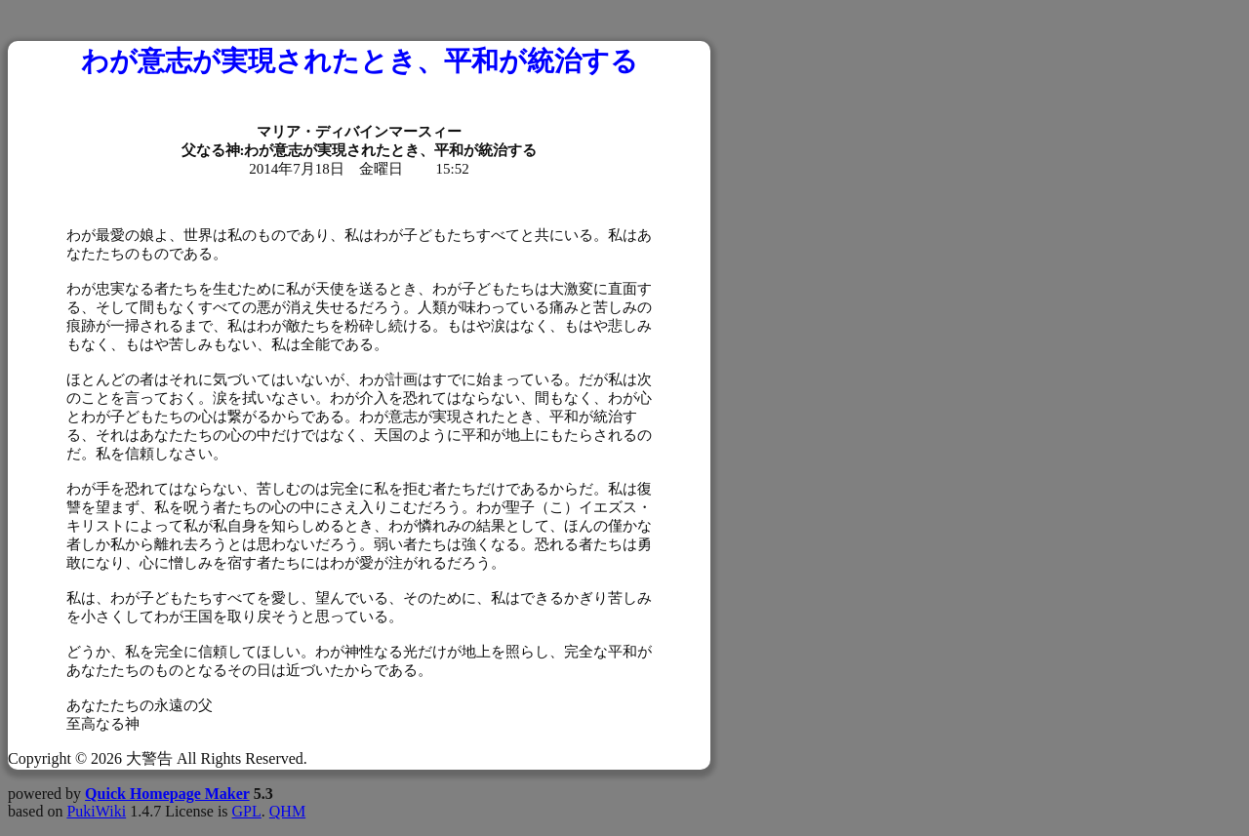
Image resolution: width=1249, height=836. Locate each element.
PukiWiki (96, 811)
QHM (287, 811)
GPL (247, 811)
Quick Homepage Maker (167, 793)
